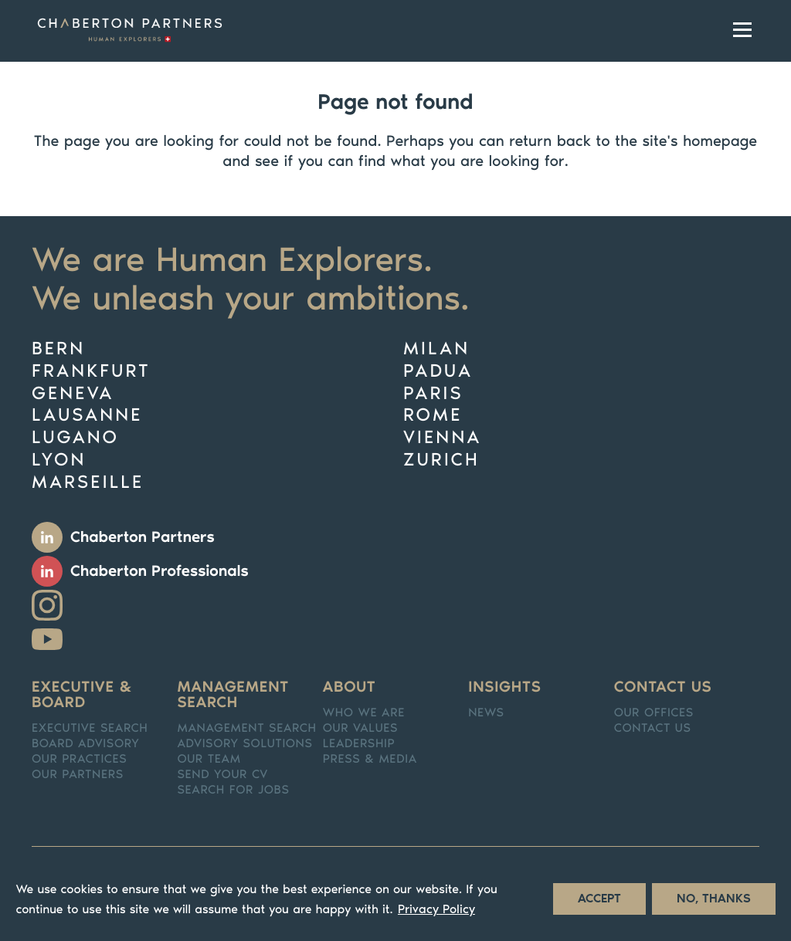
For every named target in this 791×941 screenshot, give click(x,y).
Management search (233, 694)
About (349, 687)
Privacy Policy (436, 916)
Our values (360, 729)
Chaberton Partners (142, 537)
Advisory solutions (244, 744)
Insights (504, 687)
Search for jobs (233, 790)
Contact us (663, 687)
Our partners (78, 775)
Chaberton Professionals (159, 571)
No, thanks (714, 906)
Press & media (370, 759)
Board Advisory (86, 744)
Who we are (364, 713)
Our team (208, 759)
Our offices (654, 713)
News (486, 713)
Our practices (79, 759)
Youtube (47, 639)
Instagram (47, 605)
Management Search (246, 729)
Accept (599, 906)
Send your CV (222, 775)
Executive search (90, 729)
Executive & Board (82, 694)
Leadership (359, 744)
